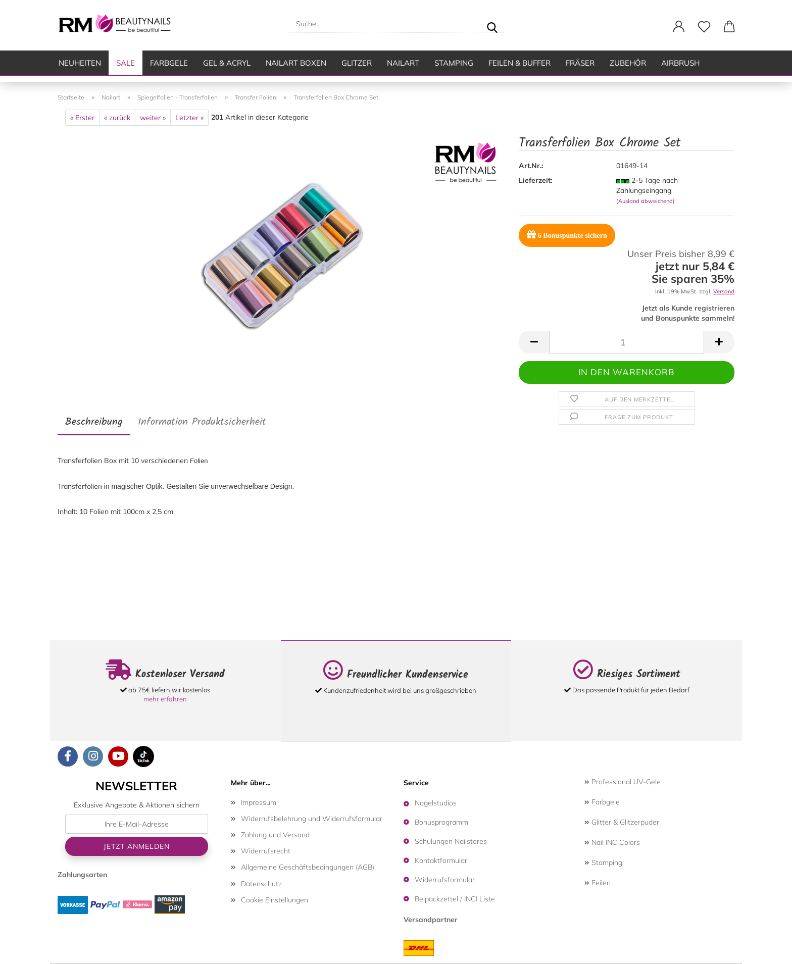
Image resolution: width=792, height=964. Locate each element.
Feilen (597, 882)
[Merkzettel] (704, 26)
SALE (125, 63)
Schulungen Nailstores (451, 841)
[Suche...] (492, 23)
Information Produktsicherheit (202, 422)
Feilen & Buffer (519, 63)
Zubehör (628, 63)
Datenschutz (261, 883)
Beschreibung (94, 422)
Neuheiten (80, 63)
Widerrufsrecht (265, 850)
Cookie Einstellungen (274, 899)
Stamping (453, 63)
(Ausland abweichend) (645, 201)
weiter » (153, 117)
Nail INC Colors (612, 842)
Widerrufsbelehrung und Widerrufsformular (311, 818)
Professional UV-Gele (622, 781)
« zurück (117, 117)
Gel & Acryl (227, 63)
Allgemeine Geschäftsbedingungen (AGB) (307, 867)
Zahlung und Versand (275, 834)
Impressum (258, 802)
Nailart (403, 63)
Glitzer (356, 63)
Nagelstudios (436, 802)
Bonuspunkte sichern (567, 234)
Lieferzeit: (535, 180)
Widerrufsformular (445, 879)
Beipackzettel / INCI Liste (455, 898)
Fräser (580, 63)
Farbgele (169, 63)
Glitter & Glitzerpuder (621, 822)
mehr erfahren (165, 699)
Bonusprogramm (441, 822)
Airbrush (680, 63)
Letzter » (189, 117)
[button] (678, 26)
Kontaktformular (441, 860)
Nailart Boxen (296, 63)
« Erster (82, 117)
